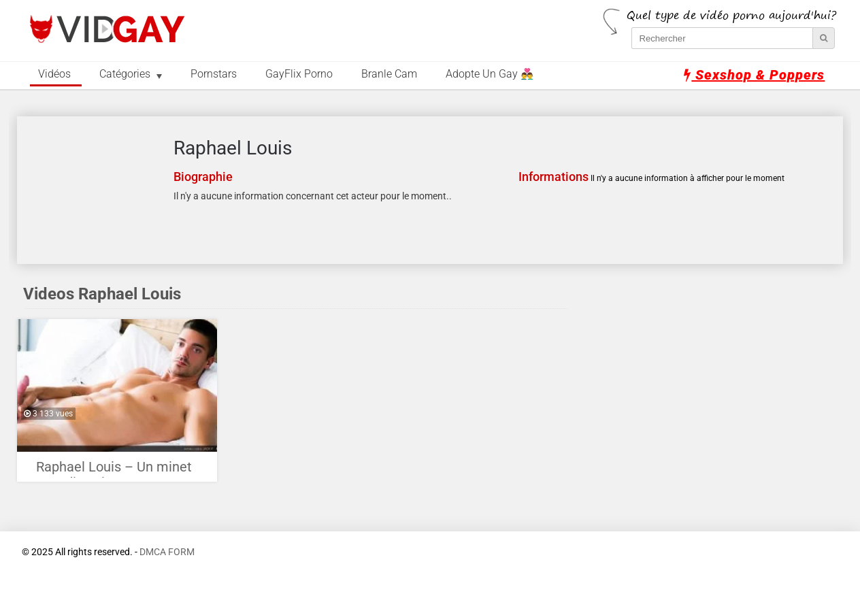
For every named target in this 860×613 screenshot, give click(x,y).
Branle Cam (389, 74)
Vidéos (54, 74)
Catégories (124, 74)
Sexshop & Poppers (754, 75)
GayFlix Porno (299, 74)
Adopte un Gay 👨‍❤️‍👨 (489, 74)
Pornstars (214, 74)
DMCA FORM (167, 552)
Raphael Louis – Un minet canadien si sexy (114, 470)
